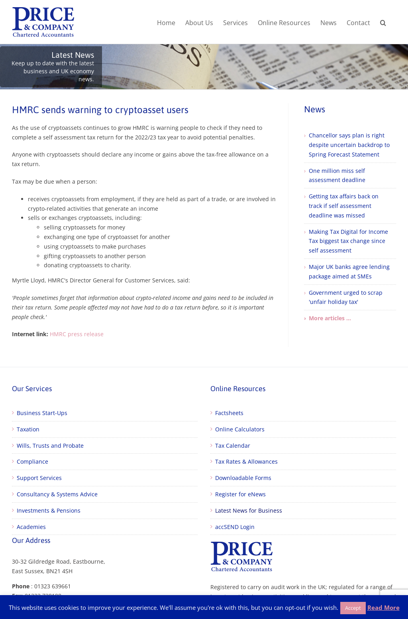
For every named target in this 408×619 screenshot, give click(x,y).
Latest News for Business (248, 510)
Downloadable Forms (243, 478)
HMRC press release (77, 334)
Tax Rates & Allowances (246, 461)
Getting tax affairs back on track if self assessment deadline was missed (344, 205)
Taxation (28, 429)
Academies (31, 527)
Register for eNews (240, 494)
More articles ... (330, 318)
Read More (383, 607)
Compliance (32, 461)
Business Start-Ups (42, 413)
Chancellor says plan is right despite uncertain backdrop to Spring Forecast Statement (349, 144)
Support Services (39, 478)
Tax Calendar (232, 445)
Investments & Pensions (48, 510)
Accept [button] (353, 607)
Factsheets (229, 413)
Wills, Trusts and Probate (50, 445)
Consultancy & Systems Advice (57, 494)
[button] (383, 22)
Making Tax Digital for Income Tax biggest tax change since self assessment (348, 241)
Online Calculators (240, 429)
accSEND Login (235, 527)
